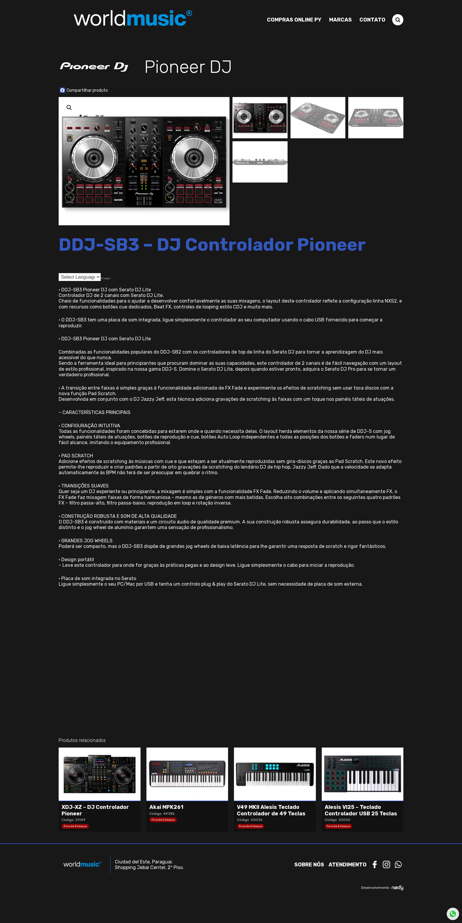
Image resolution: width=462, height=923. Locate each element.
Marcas (340, 19)
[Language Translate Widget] (80, 277)
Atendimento (348, 864)
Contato (372, 19)
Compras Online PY (294, 19)
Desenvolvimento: (382, 887)
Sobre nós (309, 864)
